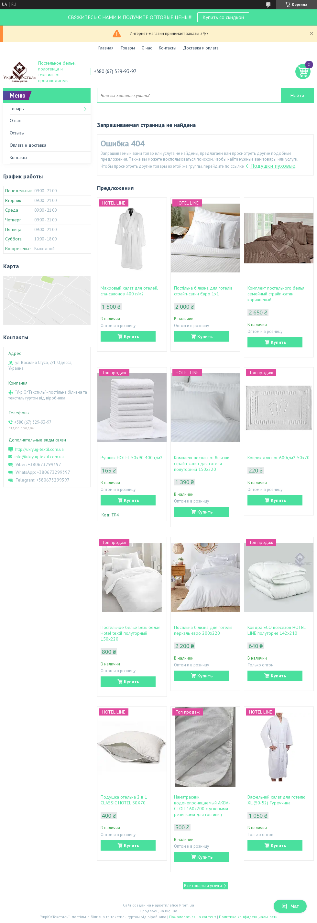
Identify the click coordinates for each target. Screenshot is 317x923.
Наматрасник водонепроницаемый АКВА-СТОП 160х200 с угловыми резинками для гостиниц (202, 805)
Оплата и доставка (28, 145)
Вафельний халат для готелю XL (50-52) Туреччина (276, 800)
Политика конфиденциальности (248, 916)
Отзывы (17, 133)
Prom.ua (186, 905)
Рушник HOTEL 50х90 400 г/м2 (132, 458)
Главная (106, 48)
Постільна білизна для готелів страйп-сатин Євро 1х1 (203, 291)
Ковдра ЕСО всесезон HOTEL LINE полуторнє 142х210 (276, 630)
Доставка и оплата (201, 48)
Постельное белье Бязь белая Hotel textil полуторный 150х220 (130, 633)
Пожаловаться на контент (192, 916)
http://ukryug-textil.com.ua (39, 449)
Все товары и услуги (203, 885)
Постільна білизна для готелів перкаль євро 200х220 (203, 630)
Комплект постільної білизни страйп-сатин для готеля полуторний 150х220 (201, 463)
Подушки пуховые (272, 165)
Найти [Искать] (297, 95)
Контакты (167, 48)
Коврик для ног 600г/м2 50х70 (278, 458)
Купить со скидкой (223, 17)
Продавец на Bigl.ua (158, 910)
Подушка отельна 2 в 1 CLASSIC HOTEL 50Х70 (124, 800)
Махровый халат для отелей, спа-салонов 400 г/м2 (129, 291)
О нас (147, 48)
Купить (131, 336)
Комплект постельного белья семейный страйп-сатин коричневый (275, 293)
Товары (127, 48)
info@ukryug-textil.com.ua (39, 457)
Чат (290, 906)
